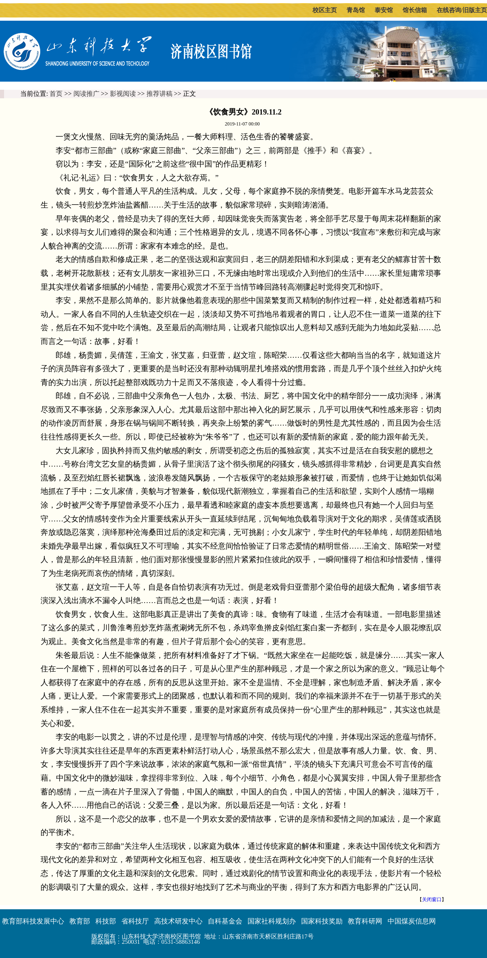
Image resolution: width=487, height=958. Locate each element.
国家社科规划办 (272, 921)
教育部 (79, 921)
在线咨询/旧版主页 (462, 10)
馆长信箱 (415, 10)
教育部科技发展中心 (33, 921)
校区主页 (324, 10)
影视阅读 (123, 93)
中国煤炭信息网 (412, 921)
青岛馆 (356, 10)
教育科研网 (365, 921)
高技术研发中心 (178, 921)
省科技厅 (135, 921)
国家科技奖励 (322, 921)
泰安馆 (384, 10)
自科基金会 (225, 921)
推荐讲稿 (159, 93)
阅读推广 (86, 93)
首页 (56, 93)
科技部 (105, 921)
